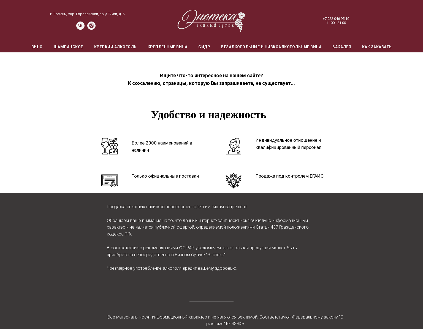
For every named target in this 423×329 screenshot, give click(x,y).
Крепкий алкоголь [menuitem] (115, 47)
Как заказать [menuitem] (377, 47)
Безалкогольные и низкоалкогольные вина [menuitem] (271, 47)
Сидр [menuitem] (204, 47)
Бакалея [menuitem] (341, 47)
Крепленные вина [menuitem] (168, 47)
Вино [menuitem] (37, 47)
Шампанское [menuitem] (68, 47)
